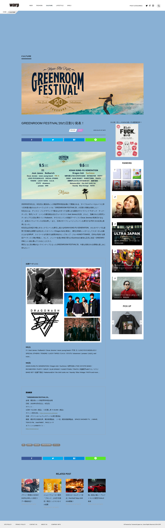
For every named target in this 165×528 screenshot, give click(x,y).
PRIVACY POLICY (21, 524)
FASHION (39, 5)
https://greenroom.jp (33, 429)
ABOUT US (44, 524)
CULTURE (49, 5)
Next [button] (141, 322)
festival (39, 445)
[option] (127, 323)
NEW (31, 5)
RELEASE (73, 130)
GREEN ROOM (50, 445)
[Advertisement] (84, 38)
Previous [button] (113, 322)
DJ (24, 445)
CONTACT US (33, 524)
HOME (4, 12)
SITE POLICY (8, 524)
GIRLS (69, 5)
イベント (61, 445)
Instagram (153, 6)
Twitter (147, 6)
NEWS (80, 130)
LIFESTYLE (59, 5)
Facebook (150, 6)
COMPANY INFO (56, 524)
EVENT (31, 445)
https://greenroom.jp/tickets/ (49, 413)
